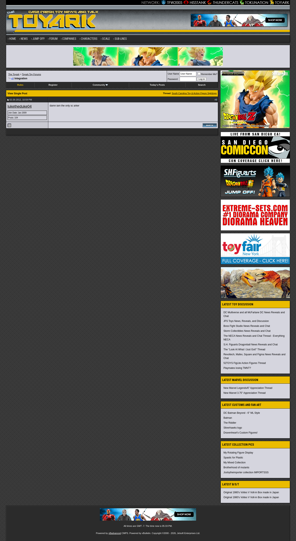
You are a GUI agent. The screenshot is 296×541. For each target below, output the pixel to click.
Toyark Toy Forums (31, 74)
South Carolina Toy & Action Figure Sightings (194, 93)
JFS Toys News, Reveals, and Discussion (246, 321)
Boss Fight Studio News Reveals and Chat (246, 326)
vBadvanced (115, 533)
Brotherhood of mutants (236, 467)
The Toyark (13, 74)
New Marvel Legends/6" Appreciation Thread (247, 388)
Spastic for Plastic (233, 457)
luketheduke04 (20, 106)
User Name (173, 73)
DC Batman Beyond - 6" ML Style (241, 412)
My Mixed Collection (234, 462)
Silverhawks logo (232, 427)
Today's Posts (157, 85)
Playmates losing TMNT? (237, 368)
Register (53, 85)
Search (202, 85)
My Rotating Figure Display (238, 452)
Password (173, 79)
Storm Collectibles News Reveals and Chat (247, 331)
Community (100, 85)
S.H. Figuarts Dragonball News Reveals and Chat (250, 344)
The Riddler (229, 422)
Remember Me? (207, 74)
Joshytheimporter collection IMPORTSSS (245, 472)
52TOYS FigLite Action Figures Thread (244, 363)
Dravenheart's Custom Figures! (240, 432)
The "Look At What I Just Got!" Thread (244, 349)
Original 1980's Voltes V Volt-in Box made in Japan (251, 492)
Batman (227, 417)
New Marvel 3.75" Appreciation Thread (244, 392)
